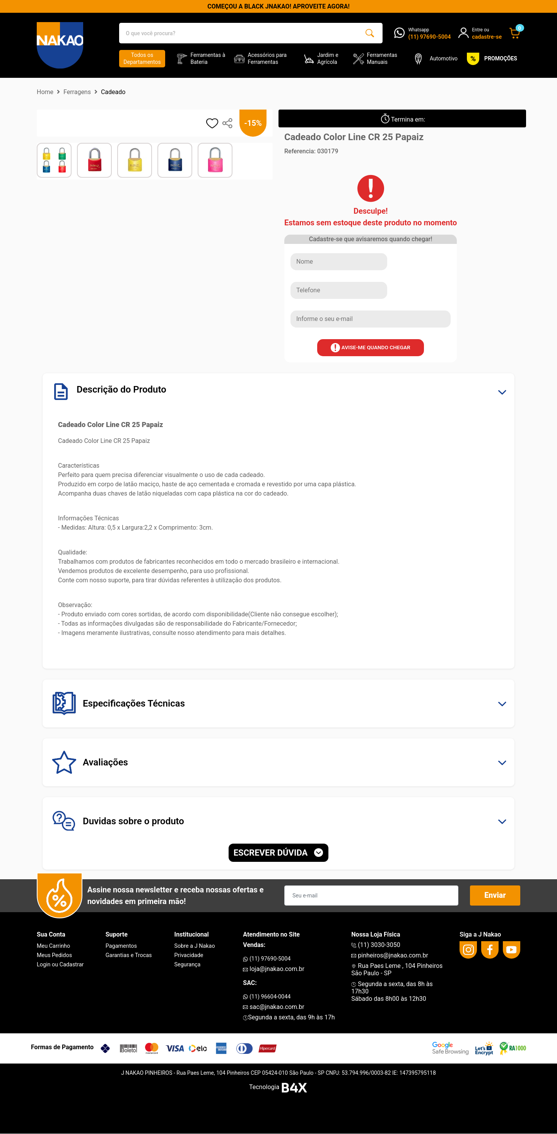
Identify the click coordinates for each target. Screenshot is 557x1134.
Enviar (495, 896)
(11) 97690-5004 (266, 959)
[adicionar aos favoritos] (212, 123)
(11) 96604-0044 (266, 996)
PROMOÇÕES (490, 59)
